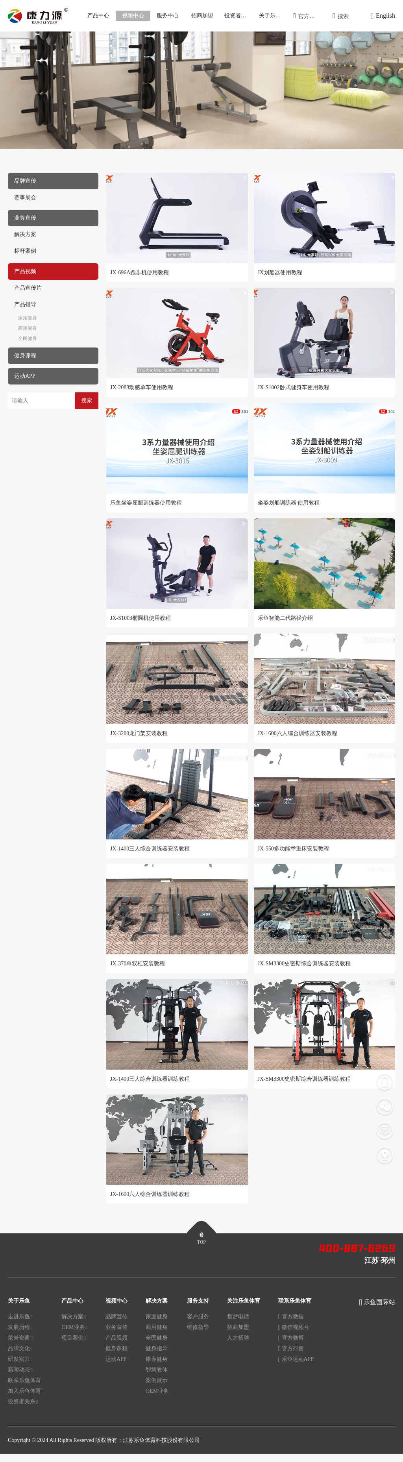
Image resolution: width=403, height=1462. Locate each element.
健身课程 (116, 1356)
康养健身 (157, 1367)
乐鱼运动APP (296, 1367)
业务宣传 (116, 1335)
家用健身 (27, 318)
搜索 (341, 16)
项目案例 (73, 1346)
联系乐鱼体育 (25, 1388)
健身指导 (157, 1356)
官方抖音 (291, 1357)
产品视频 (116, 1346)
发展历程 (20, 1335)
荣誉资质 (20, 1346)
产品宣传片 (28, 288)
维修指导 (198, 1335)
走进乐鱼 (20, 1325)
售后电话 (238, 1324)
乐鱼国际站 (379, 1310)
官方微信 (291, 1325)
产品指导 (25, 304)
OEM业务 (74, 1335)
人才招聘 (238, 1346)
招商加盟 (202, 15)
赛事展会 (25, 197)
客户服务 (198, 1324)
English (383, 15)
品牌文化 (20, 1356)
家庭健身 (157, 1324)
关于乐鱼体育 (274, 15)
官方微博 (291, 1346)
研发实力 (20, 1367)
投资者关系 (238, 15)
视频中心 (133, 15)
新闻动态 (20, 1378)
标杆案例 (25, 251)
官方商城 (307, 16)
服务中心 (168, 15)
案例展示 (157, 1388)
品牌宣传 (116, 1324)
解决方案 (25, 234)
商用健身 (27, 328)
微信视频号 (293, 1336)
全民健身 (27, 338)
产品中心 (98, 15)
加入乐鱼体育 (25, 1399)
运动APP (116, 1367)
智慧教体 (157, 1378)
